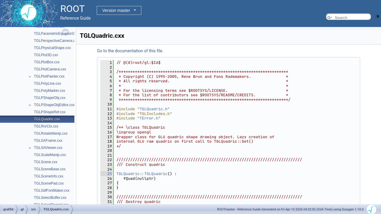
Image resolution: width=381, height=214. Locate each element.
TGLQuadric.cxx (47, 119)
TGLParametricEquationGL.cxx (58, 34)
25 (106, 173)
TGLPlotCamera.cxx (50, 69)
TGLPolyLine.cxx (47, 83)
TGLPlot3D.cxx (46, 55)
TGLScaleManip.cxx (50, 155)
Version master (116, 10)
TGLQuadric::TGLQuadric (142, 173)
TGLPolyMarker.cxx (49, 91)
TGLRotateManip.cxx (51, 133)
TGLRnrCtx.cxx (46, 126)
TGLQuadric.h (154, 108)
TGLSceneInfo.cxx (48, 176)
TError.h (149, 118)
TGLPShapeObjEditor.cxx (54, 105)
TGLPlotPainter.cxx (49, 76)
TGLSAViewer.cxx (48, 148)
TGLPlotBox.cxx (47, 62)
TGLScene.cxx (45, 162)
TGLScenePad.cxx (49, 183)
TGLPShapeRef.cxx (49, 112)
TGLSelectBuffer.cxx (50, 198)
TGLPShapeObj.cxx (49, 98)
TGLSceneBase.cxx (49, 169)
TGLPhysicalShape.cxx (52, 48)
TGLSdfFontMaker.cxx (51, 190)
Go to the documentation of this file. (130, 50)
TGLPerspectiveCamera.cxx (56, 41)
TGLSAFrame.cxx (48, 141)
